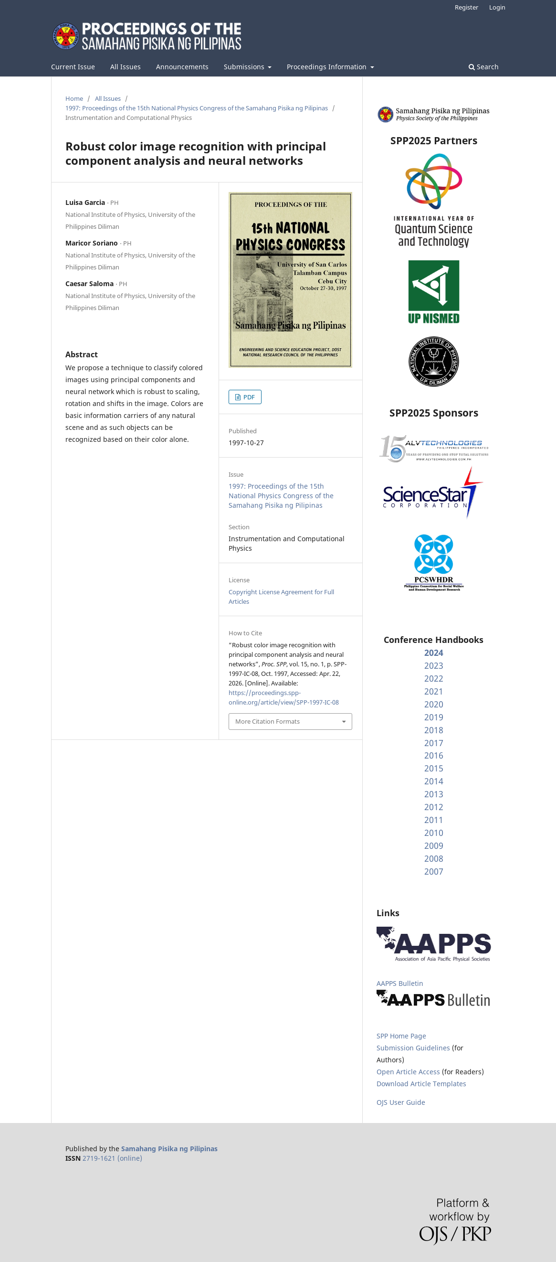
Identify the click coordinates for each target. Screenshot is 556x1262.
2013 (433, 794)
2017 (433, 743)
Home (74, 98)
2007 (433, 871)
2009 (433, 845)
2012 (433, 807)
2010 (433, 832)
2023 (433, 665)
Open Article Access (408, 1071)
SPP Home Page (401, 1035)
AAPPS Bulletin (400, 983)
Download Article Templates (421, 1083)
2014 (433, 781)
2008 (433, 858)
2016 (433, 755)
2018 (433, 730)
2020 (433, 704)
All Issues (125, 66)
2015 (433, 768)
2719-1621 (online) (112, 1158)
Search (484, 66)
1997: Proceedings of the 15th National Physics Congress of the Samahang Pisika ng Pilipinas (196, 108)
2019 (433, 717)
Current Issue (73, 66)
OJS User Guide (401, 1102)
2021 (433, 691)
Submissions (245, 66)
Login (497, 7)
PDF (248, 397)
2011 (433, 819)
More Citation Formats (267, 721)
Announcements (182, 66)
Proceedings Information (327, 66)
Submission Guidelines (414, 1047)
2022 (433, 678)
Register (466, 7)
